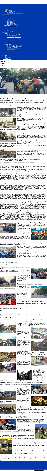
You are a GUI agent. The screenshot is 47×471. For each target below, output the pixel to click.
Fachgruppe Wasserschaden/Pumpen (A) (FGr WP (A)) (13, 18)
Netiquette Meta (6, 58)
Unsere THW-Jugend (7, 7)
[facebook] (1, 63)
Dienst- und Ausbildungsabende (8, 10)
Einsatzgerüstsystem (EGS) (10, 31)
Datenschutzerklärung (7, 57)
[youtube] (2, 63)
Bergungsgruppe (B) (9, 21)
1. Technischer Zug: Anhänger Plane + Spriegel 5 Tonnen (14, 46)
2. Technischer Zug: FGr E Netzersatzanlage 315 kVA (13, 48)
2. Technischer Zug (6, 19)
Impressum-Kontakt (4, 55)
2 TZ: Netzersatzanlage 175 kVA (11, 49)
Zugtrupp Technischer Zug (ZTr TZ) (11, 20)
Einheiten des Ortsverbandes (5, 14)
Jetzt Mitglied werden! (7, 54)
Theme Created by (4, 468)
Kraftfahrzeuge (6, 33)
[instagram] (0, 63)
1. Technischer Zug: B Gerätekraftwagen (12, 35)
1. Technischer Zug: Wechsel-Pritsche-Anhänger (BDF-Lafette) (14, 45)
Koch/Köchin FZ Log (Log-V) (10, 12)
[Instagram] (3, 464)
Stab (5, 8)
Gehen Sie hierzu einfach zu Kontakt (29, 458)
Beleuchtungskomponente (10, 29)
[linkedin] (3, 63)
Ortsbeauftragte (6, 6)
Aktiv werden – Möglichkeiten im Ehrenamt (9, 11)
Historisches (6, 9)
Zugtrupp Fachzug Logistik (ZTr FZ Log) (12, 26)
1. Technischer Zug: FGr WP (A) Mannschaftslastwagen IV (14, 37)
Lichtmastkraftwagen (9, 43)
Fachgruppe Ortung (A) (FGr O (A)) (11, 23)
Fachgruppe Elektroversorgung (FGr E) (11, 22)
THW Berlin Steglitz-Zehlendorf (8, 467)
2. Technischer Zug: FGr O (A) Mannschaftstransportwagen (14, 41)
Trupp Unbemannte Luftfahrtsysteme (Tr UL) (12, 24)
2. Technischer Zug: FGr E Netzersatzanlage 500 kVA (13, 47)
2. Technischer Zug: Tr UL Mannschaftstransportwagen (13, 42)
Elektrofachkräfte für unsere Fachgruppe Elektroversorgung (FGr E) (15, 13)
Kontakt (5, 56)
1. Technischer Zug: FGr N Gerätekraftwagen (12, 36)
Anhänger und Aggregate (7, 44)
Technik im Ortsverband (5, 32)
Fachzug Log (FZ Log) (7, 25)
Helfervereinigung (4, 53)
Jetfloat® (8, 30)
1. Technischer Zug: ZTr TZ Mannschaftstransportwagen (13, 34)
